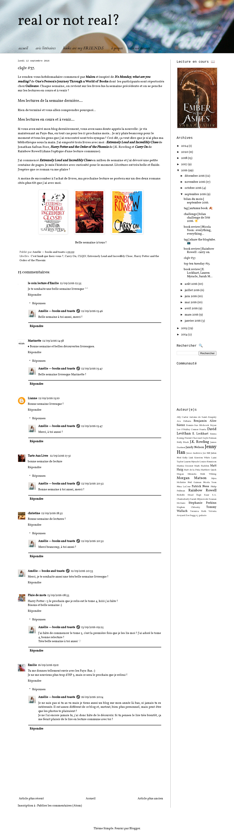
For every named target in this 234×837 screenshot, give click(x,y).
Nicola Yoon (209, 482)
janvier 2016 (193, 321)
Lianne (32, 398)
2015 (184, 328)
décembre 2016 (195, 176)
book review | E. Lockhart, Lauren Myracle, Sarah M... (198, 273)
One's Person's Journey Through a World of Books (71, 81)
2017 (184, 164)
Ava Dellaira (184, 421)
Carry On (70, 256)
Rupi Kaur (202, 495)
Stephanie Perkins (202, 503)
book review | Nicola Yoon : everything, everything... (197, 230)
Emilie (32, 665)
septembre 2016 (196, 194)
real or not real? (69, 21)
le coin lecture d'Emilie (43, 283)
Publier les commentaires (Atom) (59, 806)
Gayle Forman (209, 438)
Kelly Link (187, 457)
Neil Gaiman (194, 482)
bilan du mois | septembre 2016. (196, 201)
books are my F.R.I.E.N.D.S (83, 48)
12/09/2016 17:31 (60, 456)
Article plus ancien (150, 799)
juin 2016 (191, 296)
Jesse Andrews (194, 453)
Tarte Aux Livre (38, 456)
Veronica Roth (198, 511)
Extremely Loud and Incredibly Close (110, 256)
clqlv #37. (190, 258)
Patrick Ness (200, 486)
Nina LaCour (184, 486)
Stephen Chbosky (188, 507)
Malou (90, 77)
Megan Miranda (186, 474)
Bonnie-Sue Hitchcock (197, 425)
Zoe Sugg (191, 515)
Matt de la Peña (192, 470)
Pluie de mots (37, 595)
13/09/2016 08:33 (58, 595)
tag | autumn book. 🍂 (198, 208)
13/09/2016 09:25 (92, 627)
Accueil (91, 799)
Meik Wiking (208, 474)
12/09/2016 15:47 (92, 369)
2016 (184, 171)
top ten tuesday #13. (197, 264)
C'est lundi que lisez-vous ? (47, 256)
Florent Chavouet (193, 438)
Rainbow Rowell (202, 490)
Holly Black (183, 442)
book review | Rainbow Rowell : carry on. (199, 250)
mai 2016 (191, 302)
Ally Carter (182, 417)
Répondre (34, 295)
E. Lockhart (200, 434)
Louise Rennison (207, 461)
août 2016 (191, 284)
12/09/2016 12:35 (70, 283)
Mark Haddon (201, 466)
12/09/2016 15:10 (49, 398)
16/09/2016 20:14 (92, 697)
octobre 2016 (193, 188)
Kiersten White (202, 457)
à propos (117, 48)
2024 (185, 146)
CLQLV (82, 256)
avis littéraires (46, 48)
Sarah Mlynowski (199, 499)
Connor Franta (198, 429)
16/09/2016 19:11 (48, 665)
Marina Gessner (185, 466)
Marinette (34, 341)
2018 (184, 158)
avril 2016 (191, 309)
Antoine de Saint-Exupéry (202, 417)
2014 (184, 335)
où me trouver (140, 48)
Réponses (39, 304)
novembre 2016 (195, 182)
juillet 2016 (192, 290)
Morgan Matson (192, 478)
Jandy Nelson (195, 447)
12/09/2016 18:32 (52, 513)
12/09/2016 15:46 (92, 311)
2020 (185, 152)
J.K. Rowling (199, 442)
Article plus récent (31, 799)
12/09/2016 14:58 (53, 341)
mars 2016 (192, 315)
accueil (23, 48)
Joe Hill (206, 453)
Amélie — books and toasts (56, 311)
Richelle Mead (185, 495)
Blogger (134, 829)
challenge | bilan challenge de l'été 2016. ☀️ (197, 217)
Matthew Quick (208, 470)
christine (34, 513)
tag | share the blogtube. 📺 (200, 241)
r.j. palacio (201, 515)
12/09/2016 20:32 (92, 484)
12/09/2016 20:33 (82, 571)
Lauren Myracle (191, 461)
